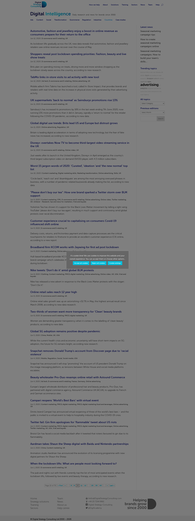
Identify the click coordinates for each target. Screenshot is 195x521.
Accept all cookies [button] (81, 263)
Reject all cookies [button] (98, 263)
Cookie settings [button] (115, 263)
